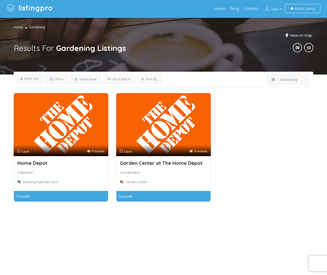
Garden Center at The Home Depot (161, 163)
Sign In (276, 9)
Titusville (23, 196)
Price (57, 79)
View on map (301, 35)
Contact (251, 8)
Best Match (119, 79)
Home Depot (32, 163)
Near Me (30, 78)
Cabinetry (25, 172)
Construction (130, 172)
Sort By (149, 79)
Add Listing (302, 8)
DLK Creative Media (182, 249)
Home (220, 8)
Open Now (85, 79)
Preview (96, 151)
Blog (234, 8)
